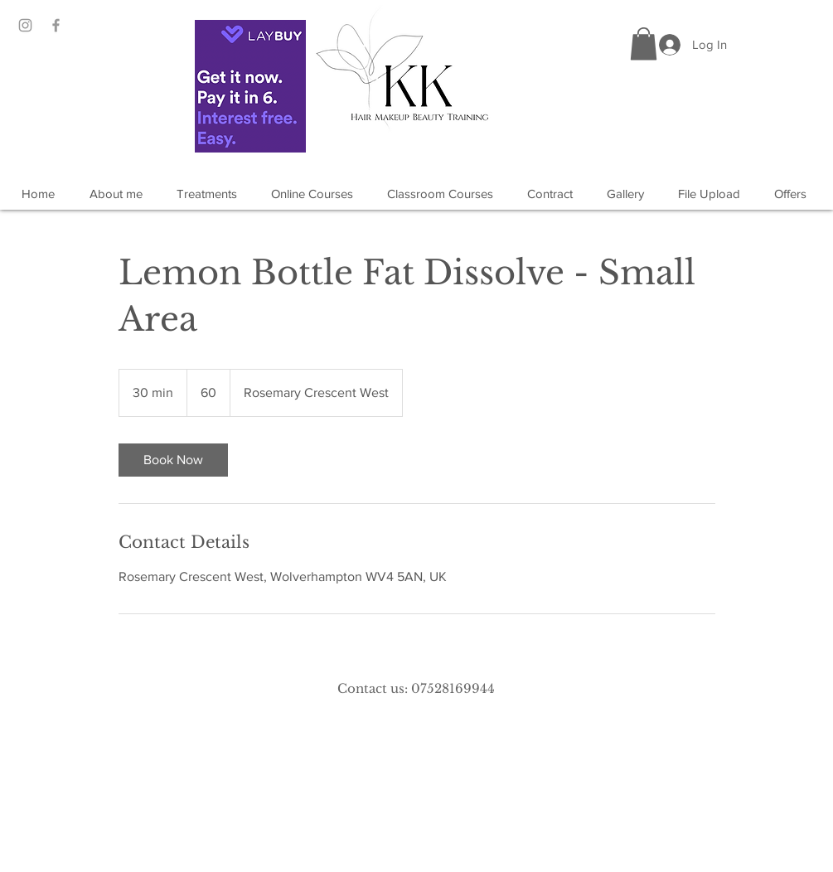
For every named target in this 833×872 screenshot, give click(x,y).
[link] (173, 460)
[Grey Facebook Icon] (56, 25)
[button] (643, 43)
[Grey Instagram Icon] (25, 25)
